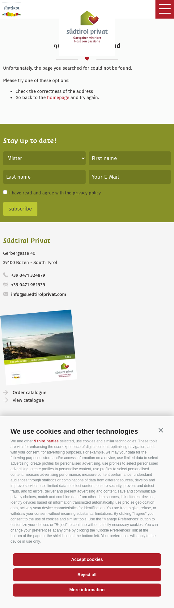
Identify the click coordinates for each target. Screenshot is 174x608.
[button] (160, 430)
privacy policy (86, 193)
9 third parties (46, 441)
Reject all (87, 574)
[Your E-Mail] (130, 177)
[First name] (130, 158)
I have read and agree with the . (55, 193)
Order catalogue (29, 392)
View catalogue (28, 400)
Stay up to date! (29, 140)
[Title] (44, 158)
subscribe (20, 209)
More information (86, 589)
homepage (58, 97)
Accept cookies (87, 559)
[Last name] (44, 177)
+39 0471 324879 (28, 275)
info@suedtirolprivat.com (38, 294)
